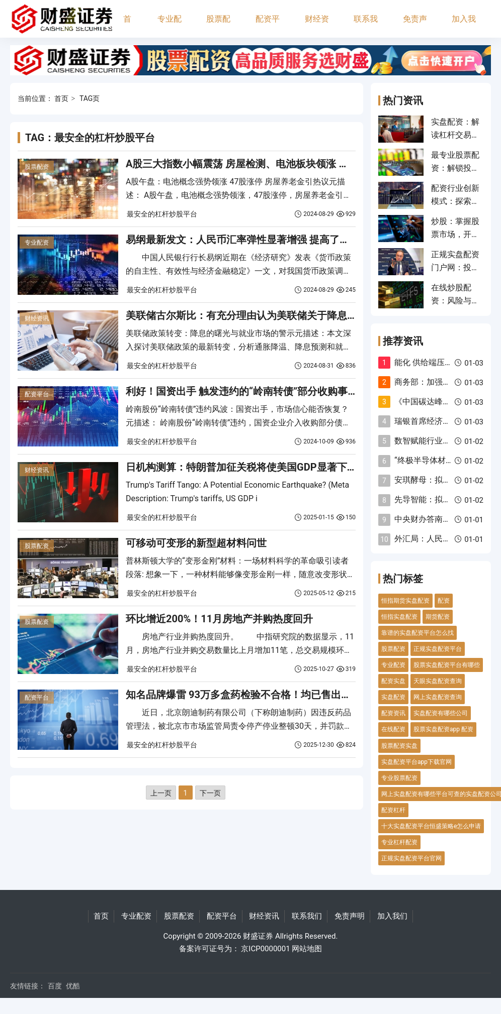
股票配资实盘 (399, 745)
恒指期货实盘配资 (405, 600)
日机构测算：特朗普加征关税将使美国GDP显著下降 (241, 467)
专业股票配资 (399, 777)
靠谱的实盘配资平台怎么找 (417, 632)
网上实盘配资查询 (437, 697)
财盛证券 (258, 936)
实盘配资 (393, 697)
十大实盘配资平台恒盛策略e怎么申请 (431, 826)
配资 (444, 600)
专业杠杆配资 (399, 842)
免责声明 (415, 26)
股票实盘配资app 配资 (443, 729)
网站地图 (307, 948)
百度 (55, 986)
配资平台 (268, 26)
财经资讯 (317, 26)
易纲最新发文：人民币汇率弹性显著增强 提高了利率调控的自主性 (273, 240)
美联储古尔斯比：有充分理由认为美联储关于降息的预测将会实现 (272, 315)
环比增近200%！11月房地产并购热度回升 (219, 619)
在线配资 (393, 729)
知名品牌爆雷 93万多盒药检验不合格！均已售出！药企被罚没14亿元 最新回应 (301, 695)
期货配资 (438, 616)
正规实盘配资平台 (437, 648)
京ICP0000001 (265, 948)
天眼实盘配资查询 (437, 681)
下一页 (210, 793)
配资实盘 (393, 681)
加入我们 (464, 26)
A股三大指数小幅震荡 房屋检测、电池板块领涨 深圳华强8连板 (265, 164)
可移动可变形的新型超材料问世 (196, 543)
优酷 (73, 986)
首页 (127, 26)
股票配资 (218, 26)
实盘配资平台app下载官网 (416, 761)
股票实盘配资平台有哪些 (446, 664)
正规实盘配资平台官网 (411, 858)
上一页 (161, 793)
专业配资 (169, 26)
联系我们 (366, 26)
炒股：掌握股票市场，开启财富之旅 (455, 234)
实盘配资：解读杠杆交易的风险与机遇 (455, 135)
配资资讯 (393, 713)
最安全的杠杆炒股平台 (162, 214)
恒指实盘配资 (399, 616)
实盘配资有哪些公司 (440, 713)
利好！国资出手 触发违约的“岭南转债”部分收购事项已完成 (257, 391)
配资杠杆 (393, 810)
